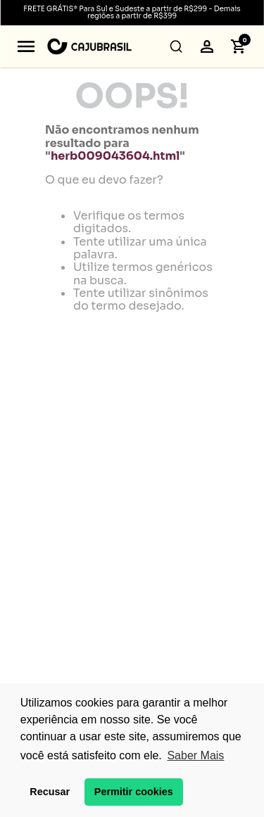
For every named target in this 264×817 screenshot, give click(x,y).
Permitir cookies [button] (133, 791)
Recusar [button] (50, 791)
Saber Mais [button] (195, 755)
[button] (26, 46)
